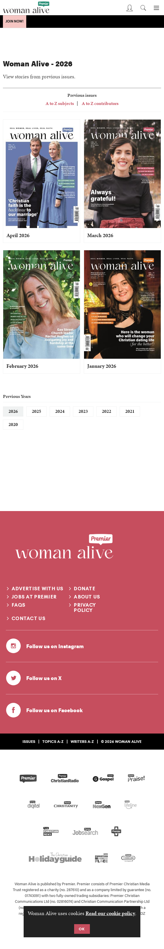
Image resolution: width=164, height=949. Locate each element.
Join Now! (15, 21)
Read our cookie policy (110, 913)
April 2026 (17, 235)
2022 (106, 411)
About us (87, 596)
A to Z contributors (99, 103)
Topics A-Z (53, 741)
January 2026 (101, 366)
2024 (59, 411)
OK (82, 928)
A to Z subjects (60, 103)
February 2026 (22, 366)
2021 (130, 411)
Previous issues (82, 95)
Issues (28, 741)
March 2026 (100, 235)
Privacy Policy (85, 607)
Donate (84, 588)
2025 (36, 411)
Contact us (29, 618)
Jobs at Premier (34, 596)
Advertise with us (38, 588)
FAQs (18, 605)
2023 (83, 411)
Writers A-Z (82, 741)
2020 (13, 424)
